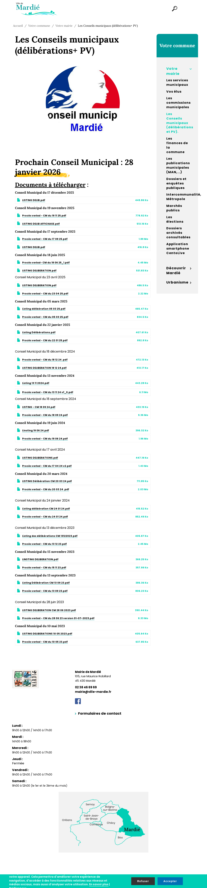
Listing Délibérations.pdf (38, 332)
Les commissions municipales (178, 102)
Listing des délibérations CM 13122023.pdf (50, 536)
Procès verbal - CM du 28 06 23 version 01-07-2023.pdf (58, 618)
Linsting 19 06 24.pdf (35, 430)
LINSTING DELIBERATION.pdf (40, 559)
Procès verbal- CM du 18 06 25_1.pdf (46, 262)
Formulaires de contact (99, 713)
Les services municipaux (177, 82)
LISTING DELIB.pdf (33, 200)
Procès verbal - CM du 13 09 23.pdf (45, 591)
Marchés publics (174, 208)
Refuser (143, 881)
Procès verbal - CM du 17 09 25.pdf (45, 239)
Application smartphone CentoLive (177, 248)
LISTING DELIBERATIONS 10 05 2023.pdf (47, 633)
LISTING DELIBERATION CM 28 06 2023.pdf (49, 610)
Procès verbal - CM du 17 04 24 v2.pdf (47, 466)
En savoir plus (98, 884)
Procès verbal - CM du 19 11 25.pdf (44, 215)
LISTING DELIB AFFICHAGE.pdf (41, 223)
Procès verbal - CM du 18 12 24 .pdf (45, 359)
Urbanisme (177, 282)
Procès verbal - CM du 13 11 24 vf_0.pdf (47, 392)
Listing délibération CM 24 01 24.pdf (46, 508)
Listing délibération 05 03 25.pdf (43, 308)
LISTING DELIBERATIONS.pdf (40, 457)
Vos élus (173, 92)
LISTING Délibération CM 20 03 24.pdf (47, 481)
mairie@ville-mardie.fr (93, 692)
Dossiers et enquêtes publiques (176, 183)
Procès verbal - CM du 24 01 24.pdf (45, 516)
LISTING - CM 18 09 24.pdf (38, 407)
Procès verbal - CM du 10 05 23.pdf (45, 641)
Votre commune (39, 25)
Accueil (18, 25)
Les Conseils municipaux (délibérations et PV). (178, 123)
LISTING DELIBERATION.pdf (39, 270)
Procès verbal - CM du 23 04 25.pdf (45, 293)
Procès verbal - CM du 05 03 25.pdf (45, 317)
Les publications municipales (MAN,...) (178, 165)
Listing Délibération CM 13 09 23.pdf (46, 582)
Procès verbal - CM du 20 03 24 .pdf (45, 489)
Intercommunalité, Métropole (178, 196)
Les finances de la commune (177, 145)
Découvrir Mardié (176, 271)
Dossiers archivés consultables (178, 232)
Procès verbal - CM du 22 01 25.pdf (45, 340)
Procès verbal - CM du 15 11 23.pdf (44, 567)
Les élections (174, 219)
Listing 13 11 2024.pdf (35, 383)
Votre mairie (63, 25)
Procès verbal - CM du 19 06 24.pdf (45, 438)
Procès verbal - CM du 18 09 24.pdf (45, 415)
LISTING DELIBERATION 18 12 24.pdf (44, 368)
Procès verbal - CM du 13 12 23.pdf (44, 544)
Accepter (170, 881)
